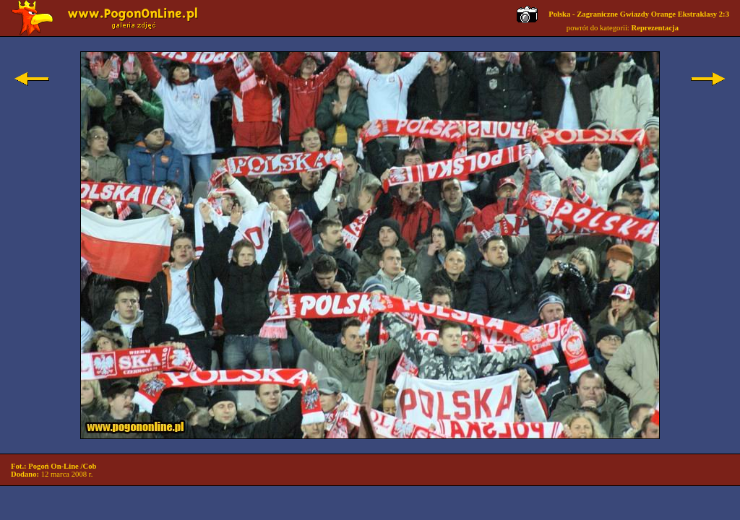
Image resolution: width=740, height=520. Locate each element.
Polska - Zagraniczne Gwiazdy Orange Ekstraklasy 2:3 (638, 14)
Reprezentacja (655, 28)
